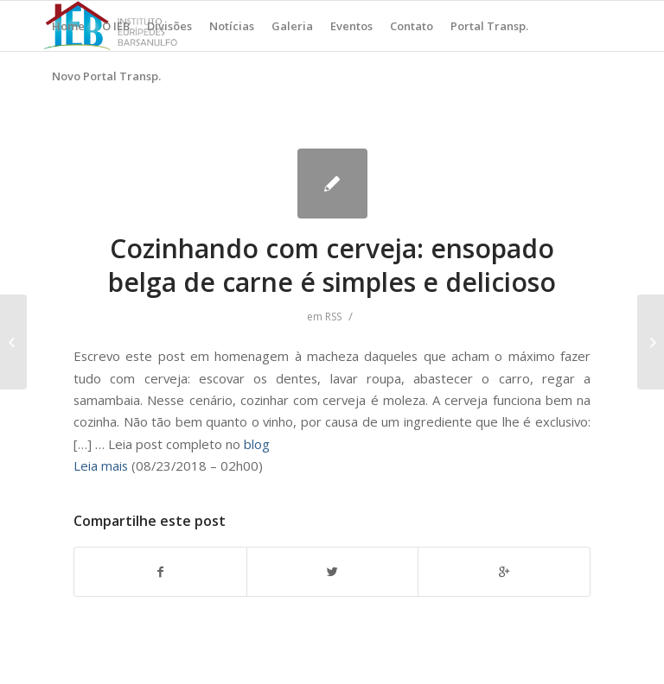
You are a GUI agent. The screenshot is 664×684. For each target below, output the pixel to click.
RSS (333, 316)
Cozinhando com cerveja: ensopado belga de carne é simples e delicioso (332, 265)
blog (257, 444)
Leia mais (100, 465)
